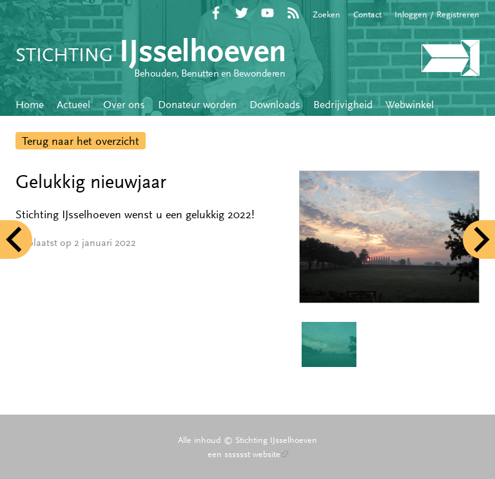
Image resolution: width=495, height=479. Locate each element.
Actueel (73, 104)
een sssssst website (248, 454)
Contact (367, 14)
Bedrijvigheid (343, 104)
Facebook (215, 12)
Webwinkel (409, 104)
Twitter (241, 12)
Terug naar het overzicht (80, 141)
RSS (293, 12)
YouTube (267, 12)
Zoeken (326, 14)
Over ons (124, 104)
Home (29, 104)
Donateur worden (197, 104)
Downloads (274, 104)
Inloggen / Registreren (437, 14)
